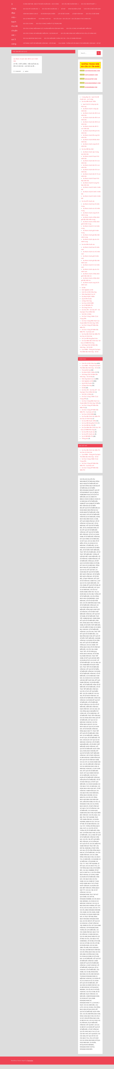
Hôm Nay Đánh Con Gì (52, 13)
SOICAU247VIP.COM (91, 83)
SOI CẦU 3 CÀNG (70, 23)
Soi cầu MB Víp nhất (90, 3)
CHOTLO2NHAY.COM (91, 79)
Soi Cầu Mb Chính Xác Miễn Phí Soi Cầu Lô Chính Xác (43, 38)
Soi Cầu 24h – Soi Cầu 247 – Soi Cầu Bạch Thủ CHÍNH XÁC (43, 23)
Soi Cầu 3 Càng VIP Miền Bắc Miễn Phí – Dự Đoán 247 (70, 33)
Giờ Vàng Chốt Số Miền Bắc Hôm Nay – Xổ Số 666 (81, 43)
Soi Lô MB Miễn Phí (61, 18)
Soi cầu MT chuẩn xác (33, 8)
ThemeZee (30, 1065)
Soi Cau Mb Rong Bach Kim (73, 38)
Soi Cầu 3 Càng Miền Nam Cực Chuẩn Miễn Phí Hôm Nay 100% (74, 28)
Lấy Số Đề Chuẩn (85, 13)
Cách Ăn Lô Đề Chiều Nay (33, 13)
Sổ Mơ (65, 8)
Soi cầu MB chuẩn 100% (72, 3)
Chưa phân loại (86, 374)
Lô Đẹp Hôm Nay (30, 18)
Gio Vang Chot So (76, 18)
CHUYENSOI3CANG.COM (92, 75)
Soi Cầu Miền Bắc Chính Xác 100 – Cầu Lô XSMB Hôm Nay (43, 43)
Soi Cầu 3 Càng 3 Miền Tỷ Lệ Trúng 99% (38, 28)
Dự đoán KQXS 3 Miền (70, 13)
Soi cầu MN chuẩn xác (52, 8)
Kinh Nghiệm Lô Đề (76, 8)
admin (26, 75)
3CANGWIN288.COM (91, 91)
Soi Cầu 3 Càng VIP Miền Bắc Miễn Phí (37, 33)
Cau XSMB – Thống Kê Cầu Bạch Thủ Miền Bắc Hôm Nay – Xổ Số (46, 48)
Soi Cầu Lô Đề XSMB (45, 18)
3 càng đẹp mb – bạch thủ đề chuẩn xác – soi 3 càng (15, 26)
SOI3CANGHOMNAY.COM (92, 87)
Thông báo (85, 443)
